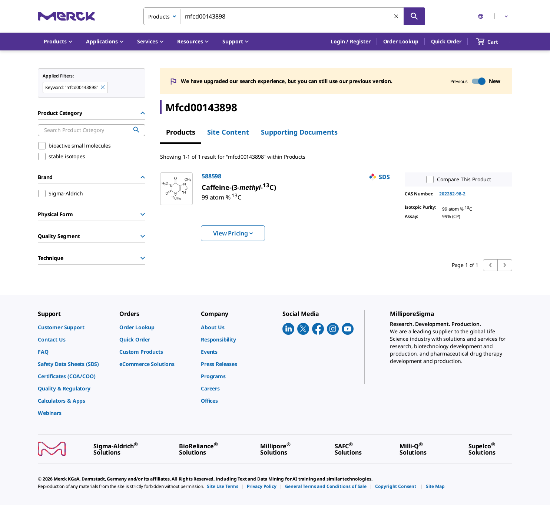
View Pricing (233, 233)
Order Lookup (400, 41)
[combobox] (284, 16)
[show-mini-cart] (494, 41)
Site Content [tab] (228, 132)
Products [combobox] (159, 16)
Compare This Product (457, 179)
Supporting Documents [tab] (299, 132)
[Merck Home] (66, 16)
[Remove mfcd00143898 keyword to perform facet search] (103, 87)
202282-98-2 (452, 194)
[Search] (414, 16)
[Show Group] (142, 214)
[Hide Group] (142, 113)
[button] (350, 41)
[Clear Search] (396, 16)
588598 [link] (211, 176)
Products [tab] (180, 132)
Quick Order (446, 41)
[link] (221, 194)
